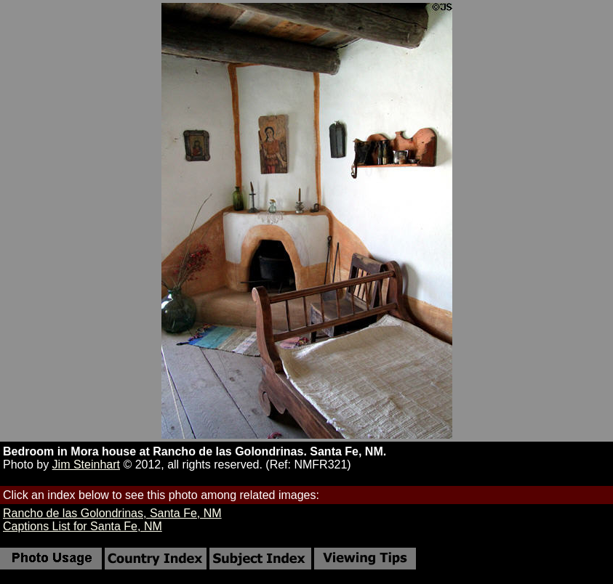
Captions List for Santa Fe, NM (82, 526)
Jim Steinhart (86, 464)
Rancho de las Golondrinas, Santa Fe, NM (112, 513)
